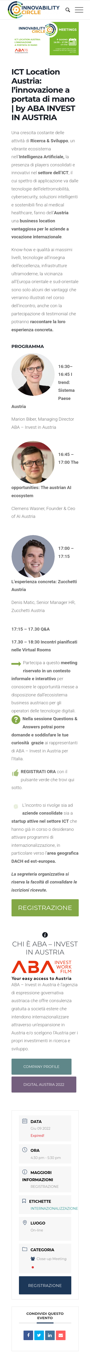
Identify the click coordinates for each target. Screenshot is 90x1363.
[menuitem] (65, 9)
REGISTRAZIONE (45, 1186)
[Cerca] (65, 9)
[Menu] (76, 9)
